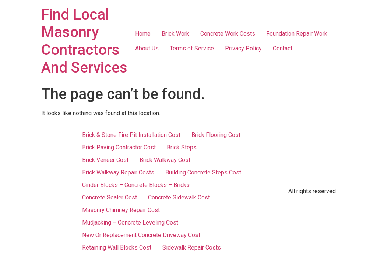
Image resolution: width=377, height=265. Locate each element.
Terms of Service (192, 48)
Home (143, 33)
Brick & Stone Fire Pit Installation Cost (131, 134)
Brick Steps (182, 147)
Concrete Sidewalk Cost (179, 197)
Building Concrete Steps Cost (203, 172)
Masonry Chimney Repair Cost (121, 209)
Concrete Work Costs (227, 33)
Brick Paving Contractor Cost (119, 147)
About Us (147, 48)
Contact (282, 48)
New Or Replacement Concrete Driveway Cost (141, 235)
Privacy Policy (243, 48)
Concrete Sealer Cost (109, 197)
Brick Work (175, 33)
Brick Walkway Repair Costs (118, 172)
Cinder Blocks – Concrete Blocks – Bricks (136, 184)
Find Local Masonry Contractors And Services (84, 41)
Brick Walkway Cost (165, 159)
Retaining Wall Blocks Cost (116, 247)
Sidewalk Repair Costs (191, 247)
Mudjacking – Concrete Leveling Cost (130, 222)
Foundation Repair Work (296, 33)
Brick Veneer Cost (105, 159)
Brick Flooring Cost (215, 134)
